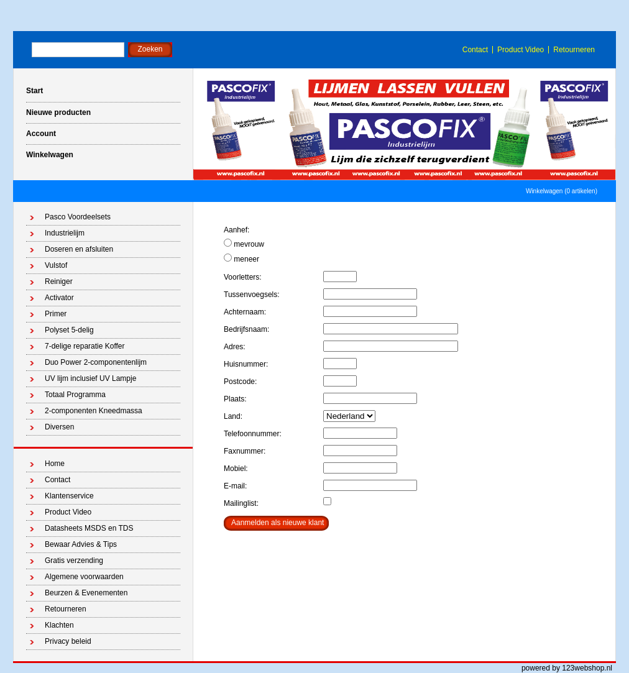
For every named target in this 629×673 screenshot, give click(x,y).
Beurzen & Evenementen (86, 592)
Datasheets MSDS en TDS (89, 528)
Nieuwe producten (58, 112)
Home (55, 463)
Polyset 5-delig (69, 330)
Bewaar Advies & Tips (81, 544)
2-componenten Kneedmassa (93, 410)
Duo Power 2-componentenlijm (96, 362)
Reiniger (59, 281)
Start (34, 90)
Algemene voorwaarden (84, 576)
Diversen (59, 427)
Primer (56, 313)
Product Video (520, 49)
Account (41, 133)
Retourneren (574, 49)
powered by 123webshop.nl (566, 668)
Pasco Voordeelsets (78, 217)
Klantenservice (69, 496)
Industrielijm (65, 233)
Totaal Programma (75, 394)
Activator (59, 297)
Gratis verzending (74, 560)
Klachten (59, 625)
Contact (475, 49)
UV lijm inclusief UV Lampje (90, 378)
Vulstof (56, 265)
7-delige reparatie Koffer (85, 346)
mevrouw (244, 244)
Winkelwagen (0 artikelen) (561, 191)
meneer (241, 258)
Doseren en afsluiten (79, 249)
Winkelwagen (49, 154)
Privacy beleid (68, 641)
